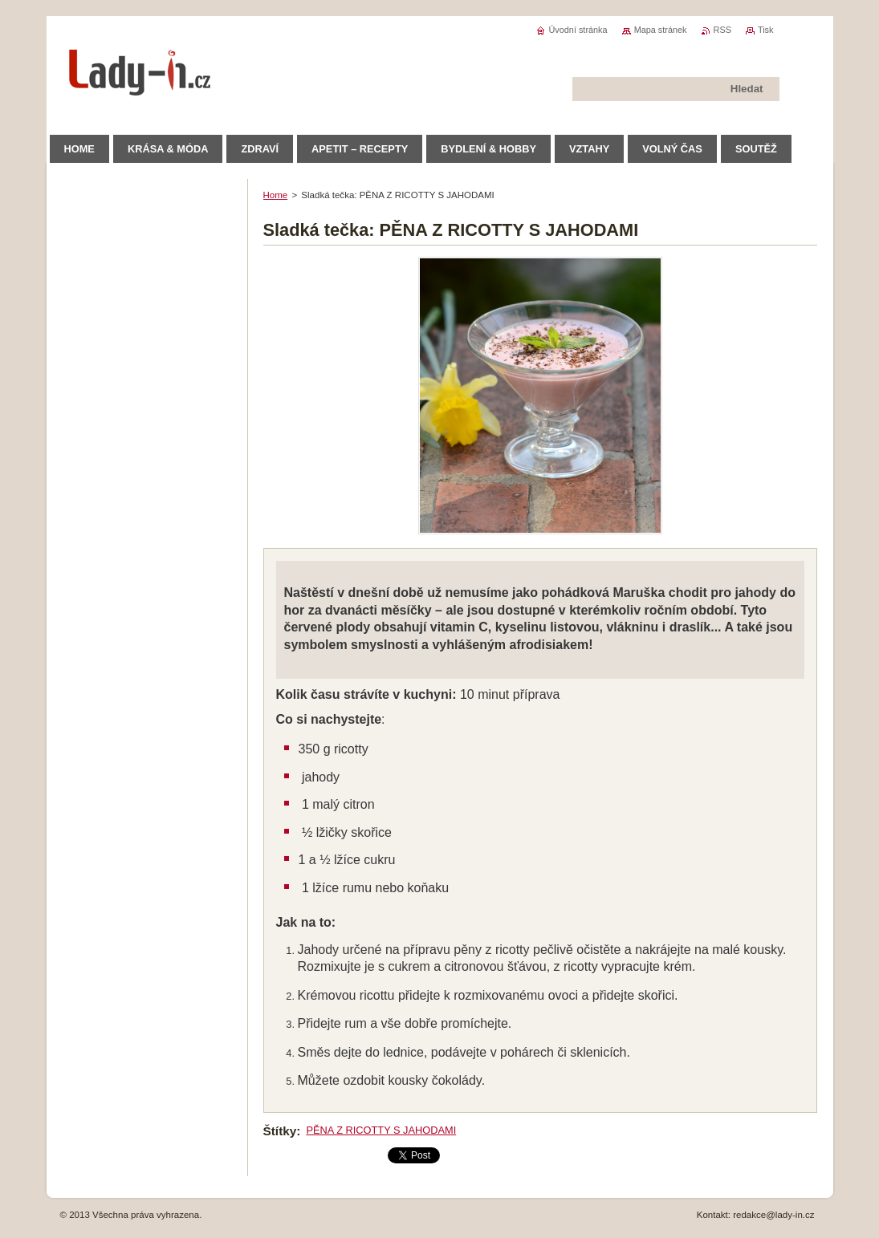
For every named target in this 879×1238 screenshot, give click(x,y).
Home (275, 195)
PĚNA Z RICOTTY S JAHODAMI (381, 1130)
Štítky (280, 1131)
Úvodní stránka (577, 30)
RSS (722, 30)
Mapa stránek (660, 30)
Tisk (766, 30)
